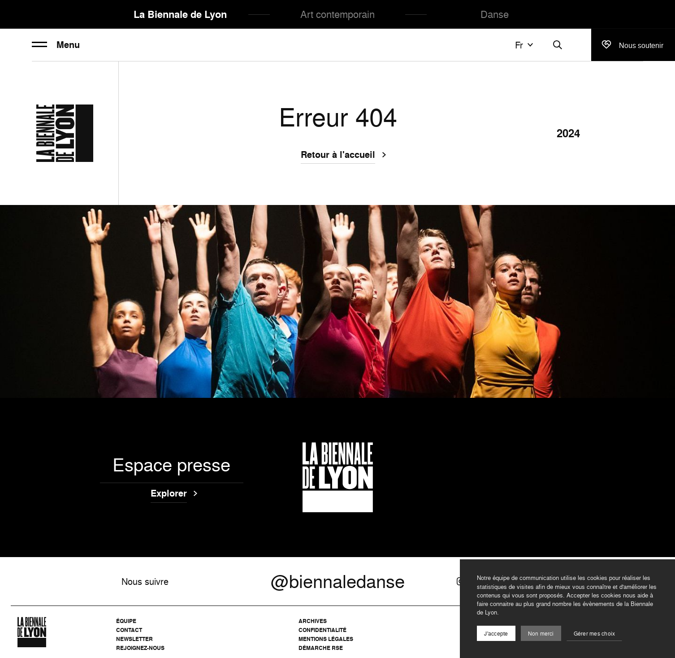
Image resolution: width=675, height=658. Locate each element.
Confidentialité (322, 630)
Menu (56, 44)
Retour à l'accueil (338, 155)
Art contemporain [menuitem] (337, 14)
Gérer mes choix (594, 633)
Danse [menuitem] (494, 14)
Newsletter (134, 639)
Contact (129, 630)
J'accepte (496, 633)
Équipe (126, 621)
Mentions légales (326, 639)
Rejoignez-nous (140, 648)
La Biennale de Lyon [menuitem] (180, 14)
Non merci (541, 633)
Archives (313, 621)
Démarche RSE (321, 648)
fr (525, 45)
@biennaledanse (338, 581)
